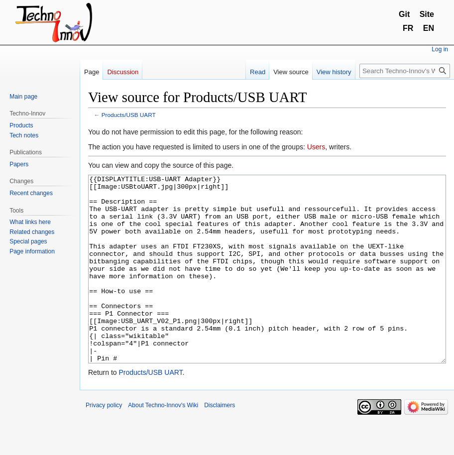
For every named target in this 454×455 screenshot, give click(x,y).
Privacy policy (104, 442)
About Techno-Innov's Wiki (163, 442)
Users (316, 147)
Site (427, 14)
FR (408, 28)
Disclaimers (219, 442)
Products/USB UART (129, 115)
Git (404, 14)
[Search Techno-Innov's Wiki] (404, 71)
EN (428, 28)
